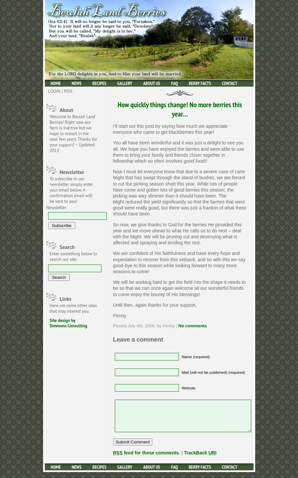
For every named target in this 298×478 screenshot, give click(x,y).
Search (67, 247)
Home (56, 83)
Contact (229, 83)
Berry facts (200, 83)
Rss (68, 91)
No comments (193, 325)
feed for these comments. (146, 458)
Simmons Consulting (68, 326)
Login (54, 91)
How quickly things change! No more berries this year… (179, 109)
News (77, 83)
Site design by (63, 320)
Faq (174, 83)
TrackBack (200, 458)
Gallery (124, 83)
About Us (151, 83)
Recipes (100, 83)
